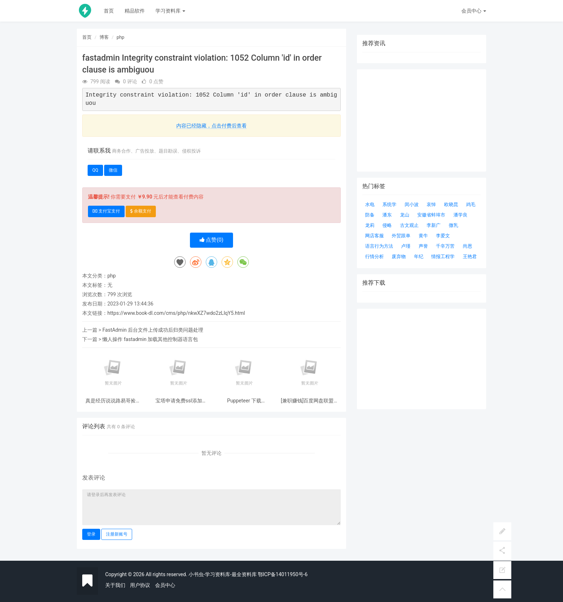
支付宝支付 (106, 211)
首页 (109, 11)
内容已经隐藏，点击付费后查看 (211, 126)
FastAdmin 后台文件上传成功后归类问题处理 (152, 330)
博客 (104, 37)
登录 (91, 534)
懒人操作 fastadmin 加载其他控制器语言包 (150, 339)
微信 (113, 170)
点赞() (212, 240)
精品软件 (135, 11)
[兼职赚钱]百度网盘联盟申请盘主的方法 (310, 400)
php (121, 37)
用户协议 (140, 585)
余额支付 (140, 211)
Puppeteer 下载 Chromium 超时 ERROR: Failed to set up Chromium (244, 400)
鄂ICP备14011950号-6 (282, 574)
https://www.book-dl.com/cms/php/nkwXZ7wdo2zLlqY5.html (176, 313)
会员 (473, 11)
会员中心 (165, 585)
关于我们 (115, 585)
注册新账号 (116, 534)
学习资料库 (170, 11)
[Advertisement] (421, 359)
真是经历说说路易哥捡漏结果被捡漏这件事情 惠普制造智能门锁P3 (113, 400)
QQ (95, 170)
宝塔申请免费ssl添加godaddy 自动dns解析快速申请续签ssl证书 (179, 400)
